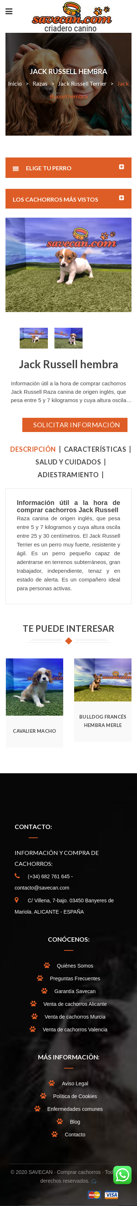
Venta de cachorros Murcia (75, 1017)
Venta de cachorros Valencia (75, 1029)
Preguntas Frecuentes (75, 978)
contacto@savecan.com (42, 888)
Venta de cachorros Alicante (75, 1004)
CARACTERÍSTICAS (95, 449)
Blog (75, 1122)
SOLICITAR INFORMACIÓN (76, 425)
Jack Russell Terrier (82, 83)
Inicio (15, 83)
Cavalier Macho (34, 731)
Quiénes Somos (75, 966)
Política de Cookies (75, 1096)
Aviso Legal (75, 1083)
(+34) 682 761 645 (49, 876)
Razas (40, 83)
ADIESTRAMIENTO (68, 474)
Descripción (33, 449)
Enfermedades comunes (75, 1109)
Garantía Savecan (75, 991)
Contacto (75, 1134)
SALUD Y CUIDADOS (68, 462)
